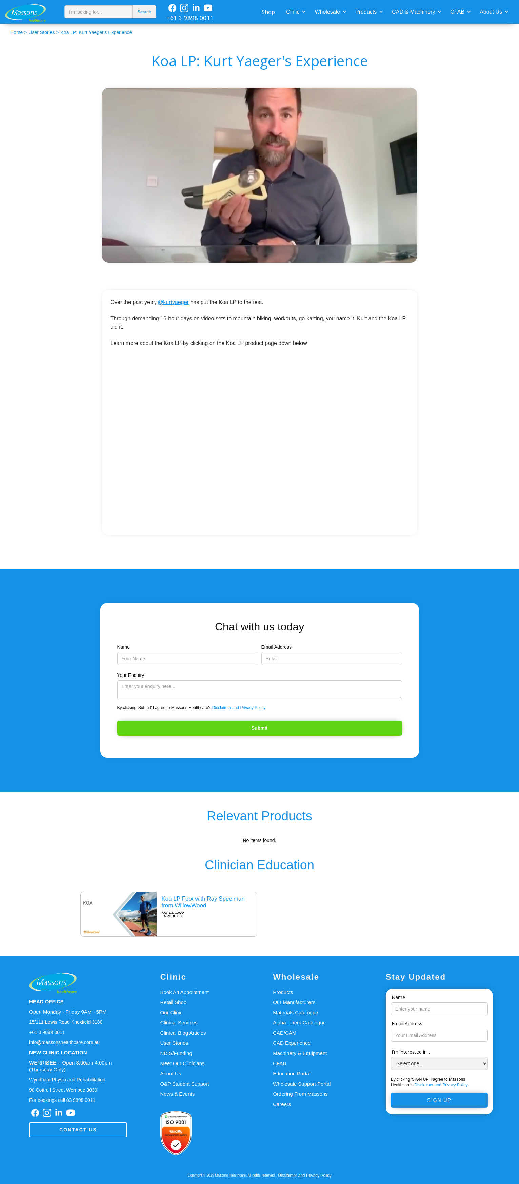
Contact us (78, 1129)
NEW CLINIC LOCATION (58, 1052)
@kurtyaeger (173, 302)
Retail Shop (173, 1002)
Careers (282, 1104)
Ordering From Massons (300, 1094)
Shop (268, 12)
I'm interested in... (411, 1052)
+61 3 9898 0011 (190, 18)
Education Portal (291, 1073)
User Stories (174, 1043)
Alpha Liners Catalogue (299, 1022)
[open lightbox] (259, 175)
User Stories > (43, 32)
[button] (295, 11)
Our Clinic (171, 1012)
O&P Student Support (184, 1084)
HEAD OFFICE (46, 1001)
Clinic (292, 12)
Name (123, 647)
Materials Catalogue (295, 1012)
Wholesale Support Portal (302, 1084)
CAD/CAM (284, 1033)
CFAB (457, 12)
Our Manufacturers (294, 1002)
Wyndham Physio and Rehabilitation (67, 1080)
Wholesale (327, 12)
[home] (30, 11)
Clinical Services (179, 1022)
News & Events (177, 1094)
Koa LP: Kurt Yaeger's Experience (96, 32)
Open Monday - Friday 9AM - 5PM (67, 1012)
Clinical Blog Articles (183, 1033)
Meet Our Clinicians (182, 1063)
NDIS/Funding (176, 1053)
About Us (491, 12)
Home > (18, 32)
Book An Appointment (184, 992)
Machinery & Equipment (300, 1053)
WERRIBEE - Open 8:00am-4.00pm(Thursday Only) (70, 1066)
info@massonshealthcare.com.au (64, 1042)
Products (366, 12)
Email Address (276, 647)
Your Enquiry (130, 675)
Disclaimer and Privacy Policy (238, 707)
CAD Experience (292, 1043)
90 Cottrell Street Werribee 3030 (63, 1090)
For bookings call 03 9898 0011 (62, 1100)
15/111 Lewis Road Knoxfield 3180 (65, 1022)
